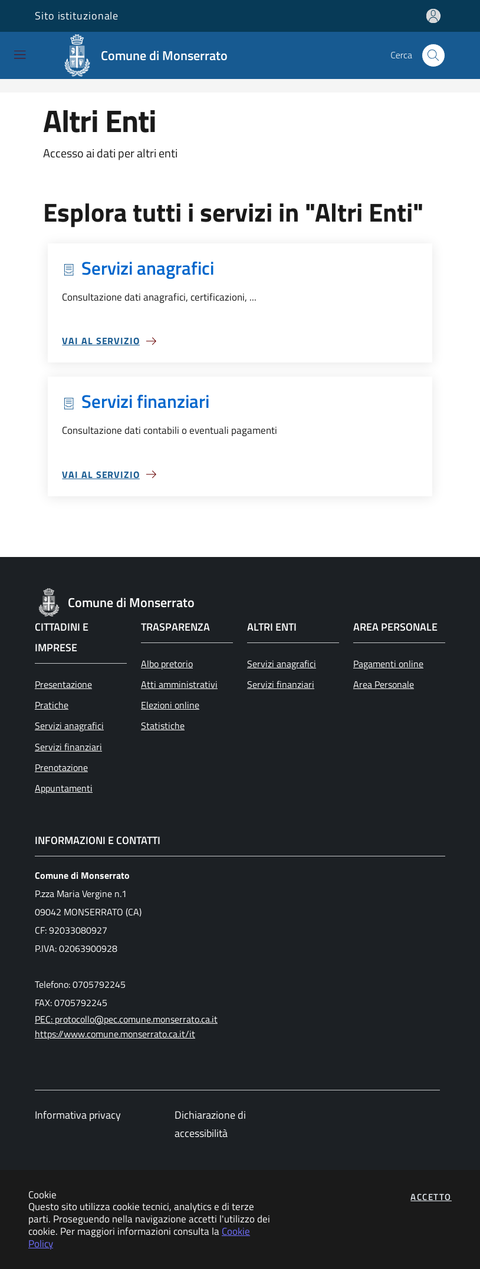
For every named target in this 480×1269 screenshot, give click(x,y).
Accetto (431, 1196)
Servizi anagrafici (69, 725)
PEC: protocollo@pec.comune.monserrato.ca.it (126, 1019)
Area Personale (383, 684)
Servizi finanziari (68, 747)
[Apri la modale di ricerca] (433, 55)
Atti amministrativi (179, 684)
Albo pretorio (167, 664)
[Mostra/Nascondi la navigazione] (20, 54)
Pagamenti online (388, 664)
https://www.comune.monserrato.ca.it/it (115, 1034)
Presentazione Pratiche (63, 694)
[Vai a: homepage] (148, 55)
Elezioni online (170, 705)
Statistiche (163, 725)
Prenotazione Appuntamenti (64, 777)
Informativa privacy (78, 1115)
